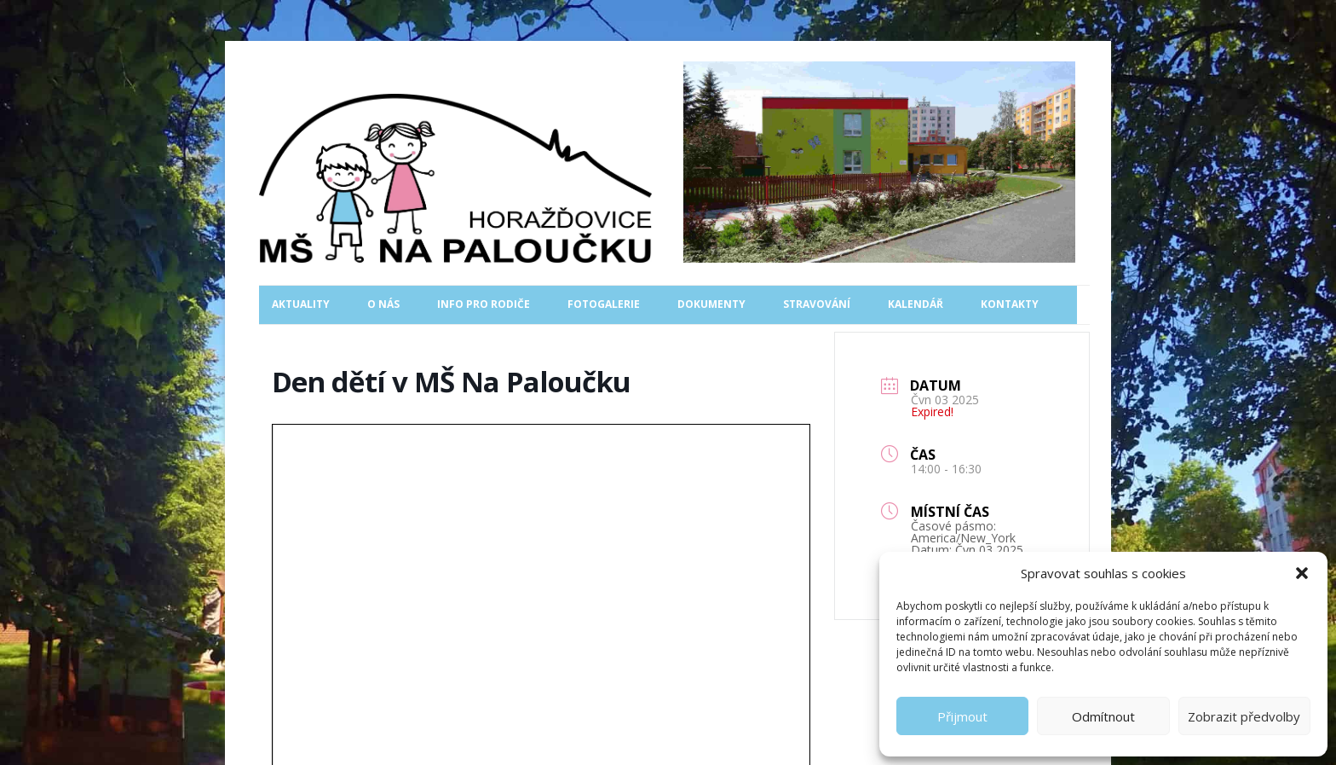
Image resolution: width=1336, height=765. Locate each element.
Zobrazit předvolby (1244, 716)
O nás (383, 304)
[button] (1301, 573)
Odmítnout (1103, 716)
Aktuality (301, 304)
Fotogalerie (603, 304)
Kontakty (1010, 304)
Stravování (816, 304)
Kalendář (915, 304)
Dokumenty (711, 304)
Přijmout (962, 716)
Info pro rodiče (483, 304)
